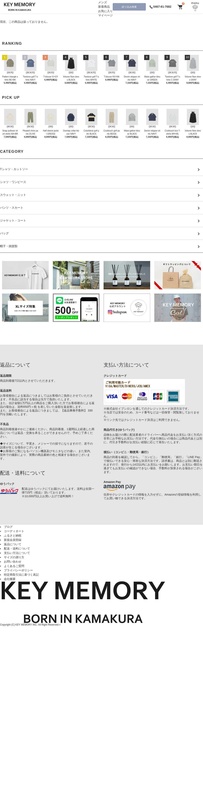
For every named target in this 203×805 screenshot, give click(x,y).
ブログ (8, 526)
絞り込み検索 (129, 6)
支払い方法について (17, 553)
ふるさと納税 (12, 535)
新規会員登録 (12, 539)
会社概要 (10, 579)
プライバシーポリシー (18, 570)
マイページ (105, 15)
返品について (12, 544)
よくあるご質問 (14, 566)
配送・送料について (17, 548)
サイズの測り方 (14, 557)
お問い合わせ (12, 561)
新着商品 (104, 6)
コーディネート (14, 531)
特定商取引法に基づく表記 (21, 574)
